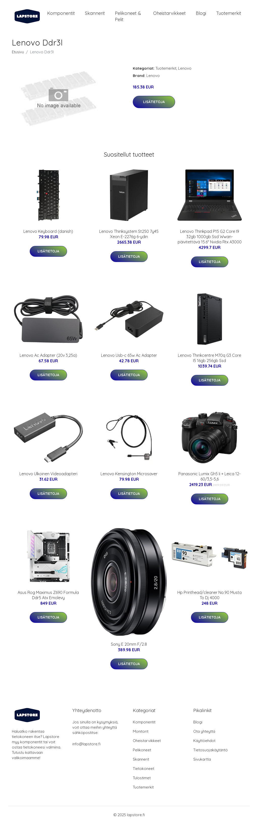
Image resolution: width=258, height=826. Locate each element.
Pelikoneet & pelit (128, 18)
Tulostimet (142, 780)
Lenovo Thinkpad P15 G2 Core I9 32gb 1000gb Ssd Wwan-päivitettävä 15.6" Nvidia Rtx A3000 (210, 239)
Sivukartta (202, 761)
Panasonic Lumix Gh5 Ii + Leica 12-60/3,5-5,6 (209, 479)
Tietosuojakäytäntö (210, 752)
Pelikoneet (142, 752)
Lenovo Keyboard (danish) (48, 234)
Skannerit (95, 14)
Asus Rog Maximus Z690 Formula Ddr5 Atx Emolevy (48, 597)
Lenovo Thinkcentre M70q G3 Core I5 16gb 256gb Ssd (209, 360)
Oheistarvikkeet (169, 14)
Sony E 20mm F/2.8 (129, 646)
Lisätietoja (154, 104)
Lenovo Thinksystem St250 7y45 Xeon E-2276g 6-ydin (128, 237)
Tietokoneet (143, 771)
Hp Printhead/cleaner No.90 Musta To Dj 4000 (209, 597)
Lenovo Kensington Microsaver (129, 476)
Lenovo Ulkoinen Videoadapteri (48, 476)
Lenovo (184, 70)
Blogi (201, 14)
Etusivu (18, 54)
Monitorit (140, 733)
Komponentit (61, 14)
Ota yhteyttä (204, 733)
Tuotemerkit (228, 14)
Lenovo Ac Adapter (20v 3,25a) (48, 357)
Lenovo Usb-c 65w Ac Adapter (129, 357)
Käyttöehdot (204, 743)
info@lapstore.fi (86, 746)
